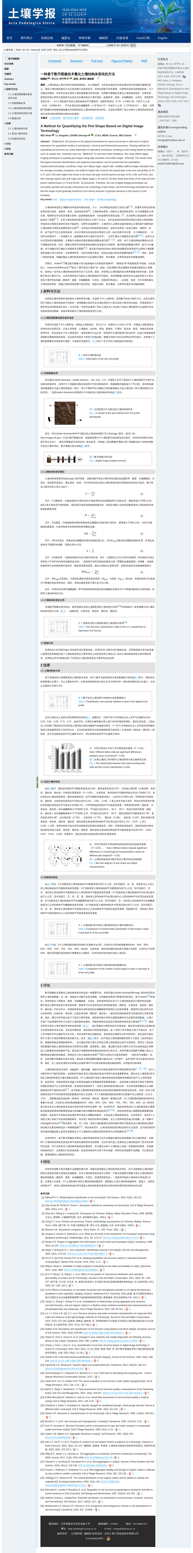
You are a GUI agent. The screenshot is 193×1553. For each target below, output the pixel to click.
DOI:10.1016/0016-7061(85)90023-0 (78, 1251)
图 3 (88, 723)
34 (80, 1131)
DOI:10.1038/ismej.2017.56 (98, 1463)
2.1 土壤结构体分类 (18, 128)
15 (85, 248)
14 (113, 239)
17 (138, 252)
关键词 (7, 74)
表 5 (49, 950)
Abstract (9, 79)
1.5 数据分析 (14, 118)
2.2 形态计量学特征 (18, 133)
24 (144, 1026)
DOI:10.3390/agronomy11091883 (81, 1275)
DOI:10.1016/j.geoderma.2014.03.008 (64, 1374)
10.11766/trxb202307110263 (73, 50)
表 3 (136, 683)
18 (63, 262)
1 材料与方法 (10, 89)
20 (119, 611)
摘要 (6, 69)
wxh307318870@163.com (171, 163)
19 (70, 266)
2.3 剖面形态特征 (16, 138)
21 (141, 1026)
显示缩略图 (13, 58)
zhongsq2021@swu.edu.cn (171, 140)
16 (135, 252)
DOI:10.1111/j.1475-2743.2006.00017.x (87, 1259)
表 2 (63, 616)
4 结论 (7, 149)
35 (128, 1136)
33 (61, 1127)
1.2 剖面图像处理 (16, 103)
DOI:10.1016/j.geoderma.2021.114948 (118, 1346)
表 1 (94, 341)
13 (110, 239)
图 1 (115, 392)
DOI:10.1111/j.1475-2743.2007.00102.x (122, 1398)
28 (110, 1115)
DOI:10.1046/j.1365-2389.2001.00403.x (103, 1338)
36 (131, 1136)
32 (113, 1115)
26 (144, 1074)
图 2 (83, 446)
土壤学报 (8, 50)
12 (141, 235)
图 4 (49, 793)
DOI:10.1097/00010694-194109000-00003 (66, 1206)
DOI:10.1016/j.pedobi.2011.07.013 (120, 1243)
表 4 (49, 889)
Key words (10, 84)
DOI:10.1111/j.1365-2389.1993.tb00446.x (71, 1366)
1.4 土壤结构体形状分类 (20, 113)
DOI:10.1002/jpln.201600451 (92, 1471)
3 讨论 (7, 143)
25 (140, 1074)
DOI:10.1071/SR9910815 (58, 1443)
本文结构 (8, 63)
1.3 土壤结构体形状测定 (20, 108)
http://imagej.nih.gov (50, 437)
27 (67, 1094)
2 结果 (7, 123)
